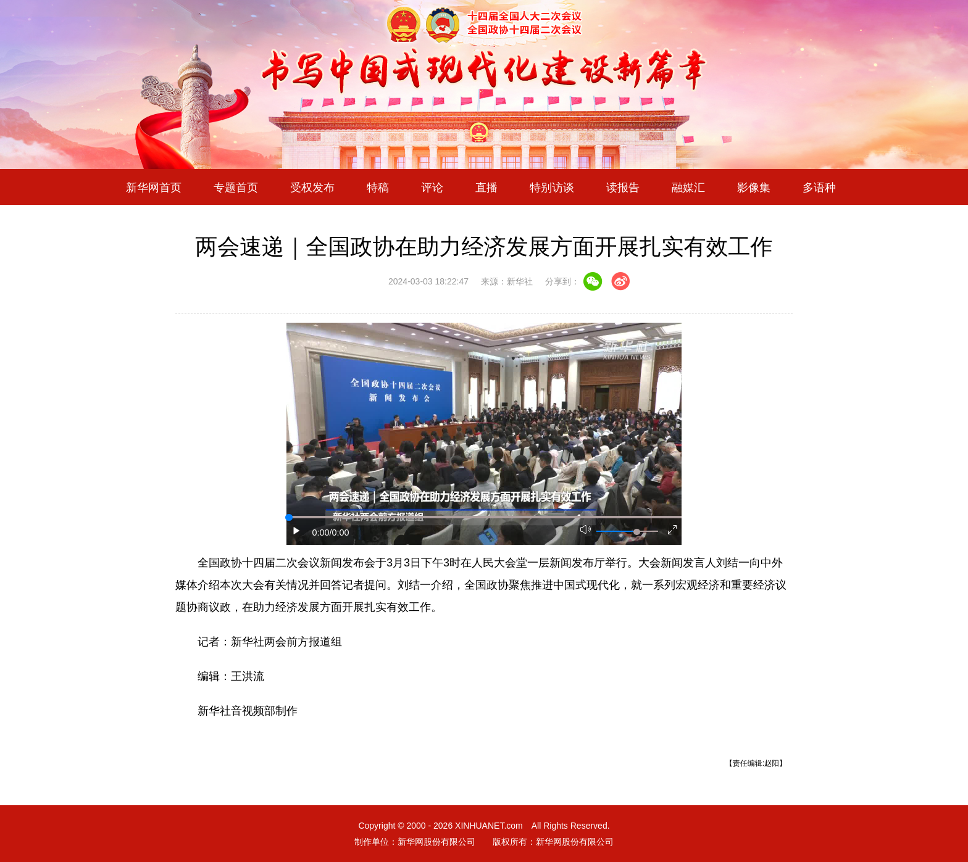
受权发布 (312, 187)
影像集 (753, 187)
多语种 (819, 187)
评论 (432, 187)
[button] (297, 530)
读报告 (623, 187)
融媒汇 (688, 187)
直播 (486, 187)
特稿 (378, 187)
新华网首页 (154, 187)
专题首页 (236, 187)
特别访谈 (552, 187)
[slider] (636, 532)
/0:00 (339, 532)
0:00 (321, 532)
